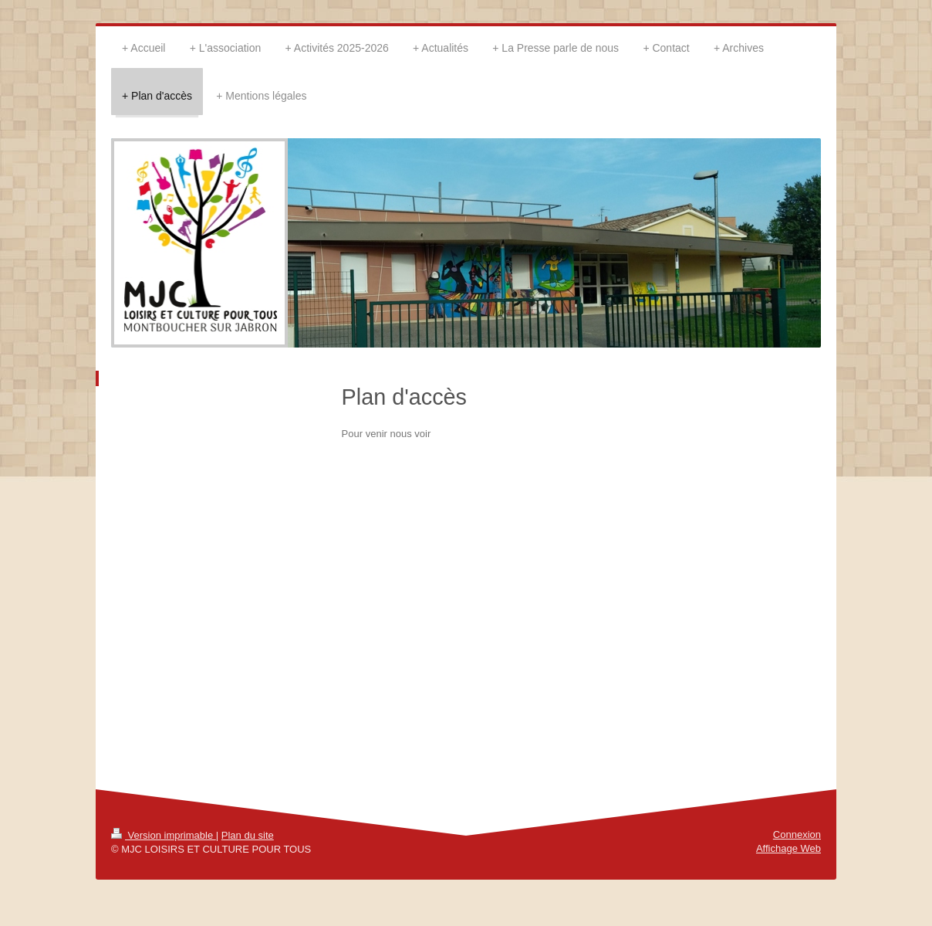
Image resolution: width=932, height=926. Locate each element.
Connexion (797, 834)
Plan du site (247, 835)
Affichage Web (788, 848)
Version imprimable (163, 835)
